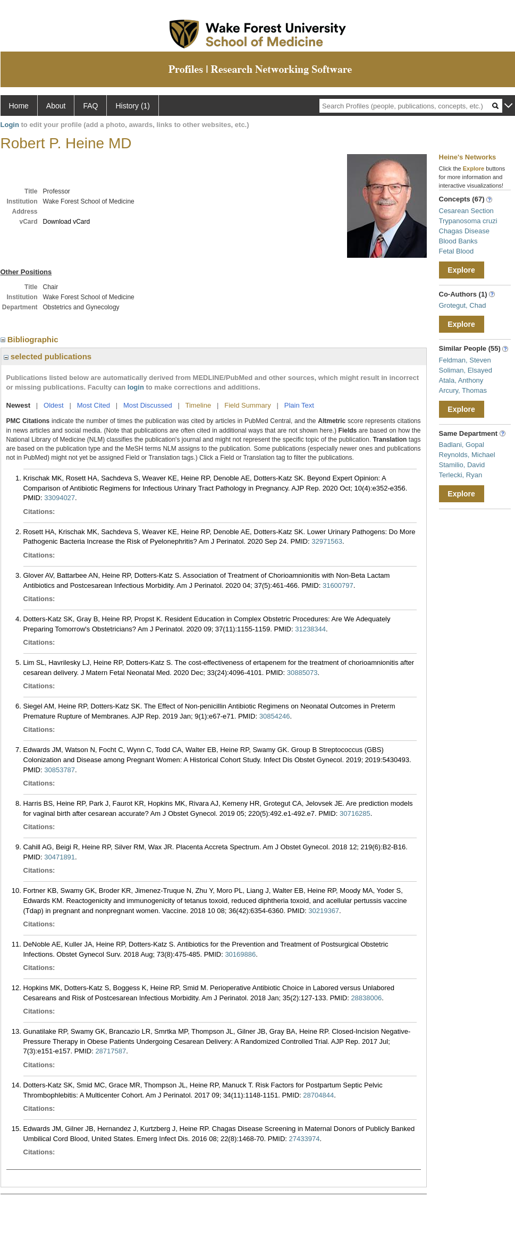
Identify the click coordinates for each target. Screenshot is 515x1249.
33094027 (59, 498)
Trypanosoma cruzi (468, 221)
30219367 (323, 911)
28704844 (318, 1095)
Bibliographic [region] (31, 339)
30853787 (59, 770)
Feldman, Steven (465, 360)
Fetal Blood (456, 251)
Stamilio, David (462, 465)
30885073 (302, 673)
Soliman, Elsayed (465, 370)
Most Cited (93, 405)
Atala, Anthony (461, 380)
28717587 (110, 1051)
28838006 (366, 998)
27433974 (304, 1139)
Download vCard (66, 221)
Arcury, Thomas (463, 390)
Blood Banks (458, 241)
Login (10, 125)
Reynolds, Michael (467, 455)
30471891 (59, 857)
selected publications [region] (48, 356)
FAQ (90, 106)
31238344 (310, 629)
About (56, 106)
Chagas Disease (464, 231)
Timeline (198, 405)
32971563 (326, 541)
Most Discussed (147, 405)
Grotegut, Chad (462, 305)
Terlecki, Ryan (461, 475)
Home (19, 106)
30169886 (240, 954)
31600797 (338, 585)
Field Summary (247, 405)
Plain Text (299, 405)
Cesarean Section (466, 211)
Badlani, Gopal (461, 445)
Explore (461, 270)
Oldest (54, 405)
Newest (18, 405)
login (136, 387)
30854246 (274, 716)
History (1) (132, 106)
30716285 (355, 813)
